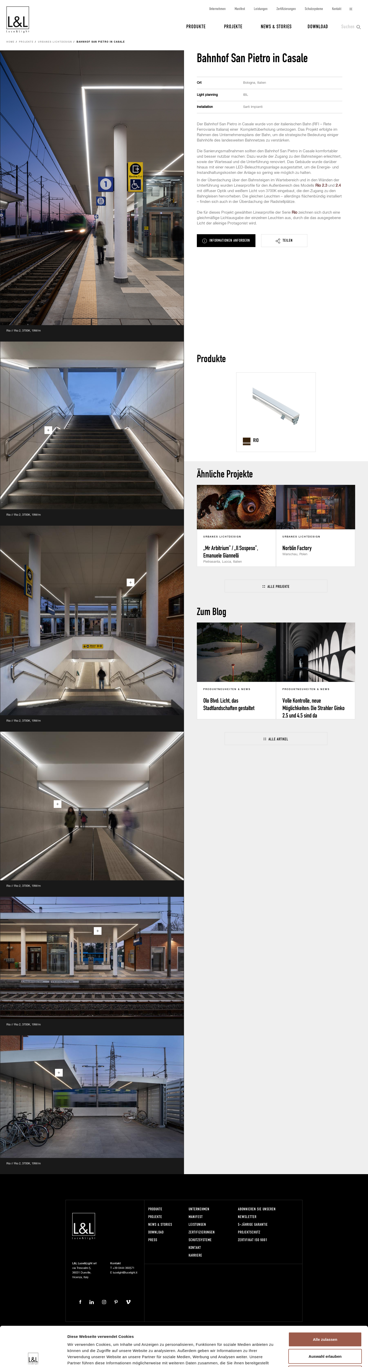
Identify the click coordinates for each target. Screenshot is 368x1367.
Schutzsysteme (314, 9)
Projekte (233, 26)
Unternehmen (217, 9)
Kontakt (336, 9)
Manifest (240, 9)
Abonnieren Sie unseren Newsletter (257, 1213)
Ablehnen (325, 1333)
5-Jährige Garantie (253, 1224)
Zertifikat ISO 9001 (253, 1240)
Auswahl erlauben (325, 1316)
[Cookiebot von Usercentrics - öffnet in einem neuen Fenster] (33, 1357)
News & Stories (276, 26)
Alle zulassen (325, 1299)
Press (152, 1240)
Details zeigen (273, 1357)
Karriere (195, 1255)
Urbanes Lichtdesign (55, 42)
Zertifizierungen (286, 9)
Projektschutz (249, 1232)
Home (10, 42)
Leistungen (261, 9)
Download (318, 26)
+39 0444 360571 (123, 1268)
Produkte (196, 26)
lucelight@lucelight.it (125, 1272)
